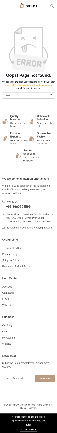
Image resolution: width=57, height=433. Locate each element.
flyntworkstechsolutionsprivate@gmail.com (29, 227)
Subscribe (45, 378)
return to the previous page (17, 85)
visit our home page (40, 85)
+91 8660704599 (18, 206)
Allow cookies (28, 429)
